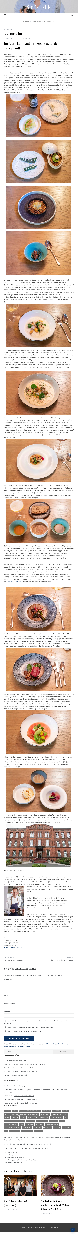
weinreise (26, 38)
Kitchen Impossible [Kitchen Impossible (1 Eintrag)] (56, 1117)
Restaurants (9, 29)
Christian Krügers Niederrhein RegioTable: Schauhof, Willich (24, 1064)
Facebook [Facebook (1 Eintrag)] (65, 1111)
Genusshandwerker (14, 582)
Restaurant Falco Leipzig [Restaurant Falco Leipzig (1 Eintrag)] (12, 1127)
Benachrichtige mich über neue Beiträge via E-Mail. (25, 1031)
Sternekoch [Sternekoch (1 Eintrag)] (37, 1127)
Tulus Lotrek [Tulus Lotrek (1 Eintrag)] (66, 1127)
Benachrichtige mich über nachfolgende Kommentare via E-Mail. (29, 1027)
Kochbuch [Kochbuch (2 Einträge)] (8, 1121)
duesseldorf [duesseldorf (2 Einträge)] (46, 1111)
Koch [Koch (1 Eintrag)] (66, 1117)
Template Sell (54, 1227)
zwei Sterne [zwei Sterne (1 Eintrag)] (38, 1131)
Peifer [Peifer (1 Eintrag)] (62, 1121)
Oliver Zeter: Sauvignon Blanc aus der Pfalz (19, 1068)
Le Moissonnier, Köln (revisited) (15, 1061)
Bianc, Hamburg (19, 1086)
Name (6, 995)
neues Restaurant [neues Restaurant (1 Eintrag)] (42, 1121)
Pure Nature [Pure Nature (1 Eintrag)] (30, 1124)
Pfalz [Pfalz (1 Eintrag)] (21, 1124)
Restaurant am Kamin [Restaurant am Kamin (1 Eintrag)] (52, 1124)
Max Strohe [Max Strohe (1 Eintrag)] (30, 1121)
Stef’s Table (39, 6)
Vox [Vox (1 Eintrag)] (6, 1131)
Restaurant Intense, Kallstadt (24, 1096)
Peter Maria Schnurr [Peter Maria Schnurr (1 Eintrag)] (11, 1124)
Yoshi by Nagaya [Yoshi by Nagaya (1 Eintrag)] (14, 1131)
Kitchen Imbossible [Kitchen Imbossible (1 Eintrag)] (42, 1117)
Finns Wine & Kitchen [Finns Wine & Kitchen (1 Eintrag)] (11, 1114)
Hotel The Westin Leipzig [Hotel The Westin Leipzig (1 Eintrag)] (59, 1114)
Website (7, 1012)
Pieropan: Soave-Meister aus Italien (16, 1075)
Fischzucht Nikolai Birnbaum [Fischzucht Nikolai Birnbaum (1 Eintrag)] (29, 1114)
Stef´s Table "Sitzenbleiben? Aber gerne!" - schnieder (22, 1090)
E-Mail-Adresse (10, 1003)
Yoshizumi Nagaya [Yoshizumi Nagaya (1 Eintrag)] (26, 1131)
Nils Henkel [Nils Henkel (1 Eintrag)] (53, 1121)
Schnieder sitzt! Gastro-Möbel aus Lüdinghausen (21, 1071)
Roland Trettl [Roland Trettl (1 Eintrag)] (27, 1127)
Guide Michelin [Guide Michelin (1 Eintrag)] (45, 1114)
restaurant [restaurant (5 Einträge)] (39, 1124)
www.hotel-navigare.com (13, 947)
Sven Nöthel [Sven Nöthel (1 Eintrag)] (47, 1127)
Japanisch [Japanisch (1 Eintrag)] (15, 1117)
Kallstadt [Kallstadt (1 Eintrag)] (31, 1117)
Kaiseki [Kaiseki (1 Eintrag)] (23, 1117)
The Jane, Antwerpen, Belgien (14, 960)
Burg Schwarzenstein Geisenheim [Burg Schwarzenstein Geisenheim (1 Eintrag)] (29, 1111)
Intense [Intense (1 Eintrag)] (7, 1117)
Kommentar (9, 979)
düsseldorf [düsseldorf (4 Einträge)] (56, 1111)
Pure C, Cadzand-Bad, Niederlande (25, 1103)
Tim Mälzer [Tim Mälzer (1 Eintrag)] (56, 1127)
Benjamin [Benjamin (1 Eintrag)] (7, 1111)
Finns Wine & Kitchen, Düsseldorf (62, 960)
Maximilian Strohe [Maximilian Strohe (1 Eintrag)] (18, 1121)
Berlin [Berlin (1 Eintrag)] (15, 1111)
